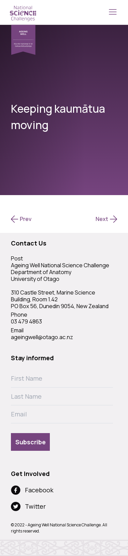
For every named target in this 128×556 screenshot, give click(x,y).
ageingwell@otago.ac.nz (42, 337)
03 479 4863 (26, 321)
